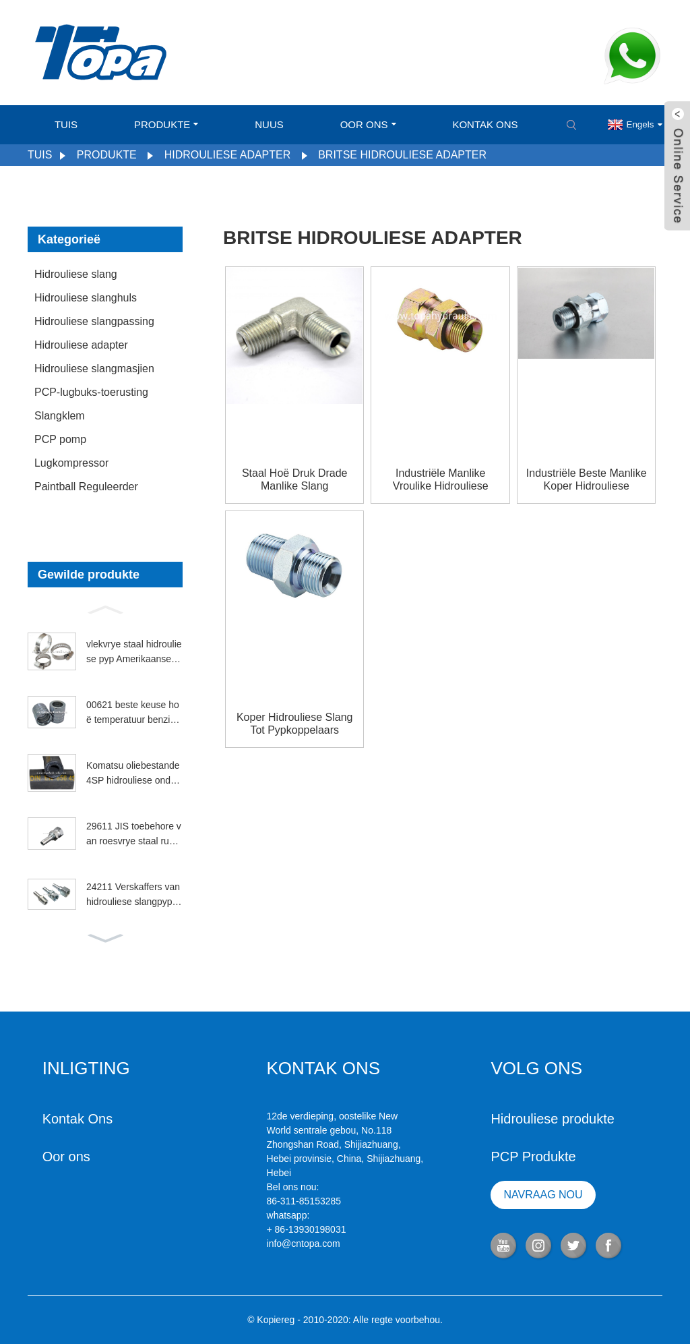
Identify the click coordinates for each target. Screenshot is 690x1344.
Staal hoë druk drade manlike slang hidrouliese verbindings (294, 479)
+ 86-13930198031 (306, 1229)
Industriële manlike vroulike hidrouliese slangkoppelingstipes (440, 479)
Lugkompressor (71, 463)
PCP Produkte (533, 1156)
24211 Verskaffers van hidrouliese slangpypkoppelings (134, 895)
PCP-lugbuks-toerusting (91, 392)
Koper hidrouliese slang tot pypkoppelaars (295, 723)
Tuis (66, 124)
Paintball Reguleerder (86, 486)
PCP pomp (60, 439)
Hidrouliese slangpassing (94, 321)
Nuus (269, 124)
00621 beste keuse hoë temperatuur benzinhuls (133, 713)
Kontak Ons (485, 124)
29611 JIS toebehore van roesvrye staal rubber (133, 835)
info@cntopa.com (303, 1243)
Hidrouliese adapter (227, 154)
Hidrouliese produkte (552, 1118)
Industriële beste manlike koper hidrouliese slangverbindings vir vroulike (586, 479)
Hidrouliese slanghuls (85, 297)
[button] (105, 608)
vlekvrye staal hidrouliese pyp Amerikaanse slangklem (134, 653)
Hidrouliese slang (75, 274)
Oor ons (368, 124)
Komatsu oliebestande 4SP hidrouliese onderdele (133, 774)
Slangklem (59, 415)
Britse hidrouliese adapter (402, 154)
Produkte (166, 124)
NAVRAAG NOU (543, 1194)
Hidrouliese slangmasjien (94, 368)
